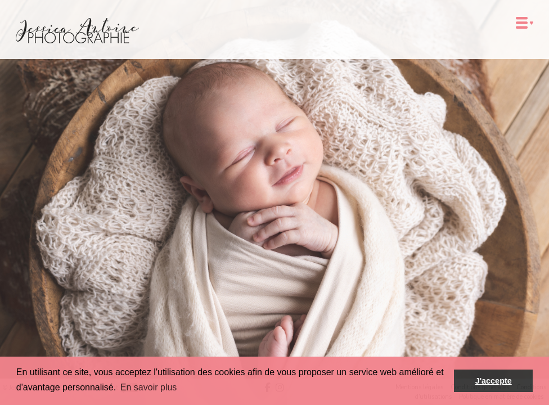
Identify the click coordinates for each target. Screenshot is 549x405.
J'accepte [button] (493, 380)
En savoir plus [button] (148, 387)
